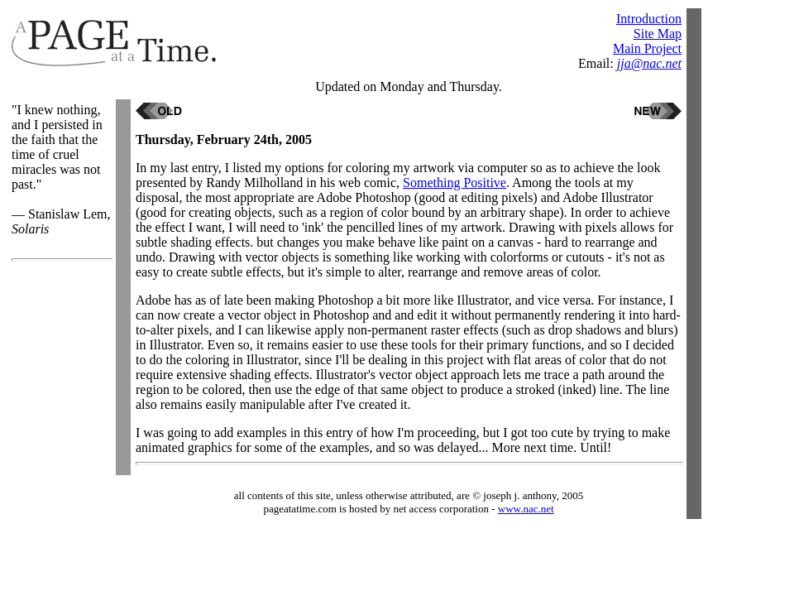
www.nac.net (526, 508)
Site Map (658, 33)
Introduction (649, 19)
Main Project (647, 48)
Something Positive (454, 182)
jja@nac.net (649, 63)
